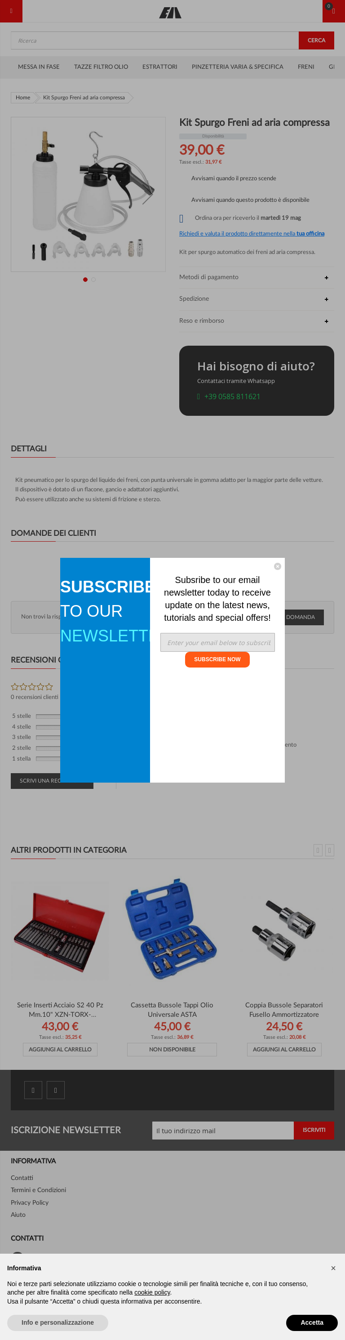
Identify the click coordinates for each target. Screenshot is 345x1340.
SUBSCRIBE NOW (217, 659)
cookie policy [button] (152, 1292)
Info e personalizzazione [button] (58, 1322)
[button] (333, 1268)
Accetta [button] (312, 1322)
